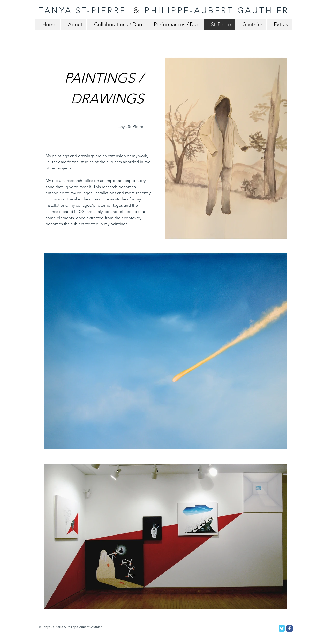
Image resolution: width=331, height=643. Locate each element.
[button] (226, 148)
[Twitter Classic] (282, 628)
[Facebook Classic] (289, 628)
